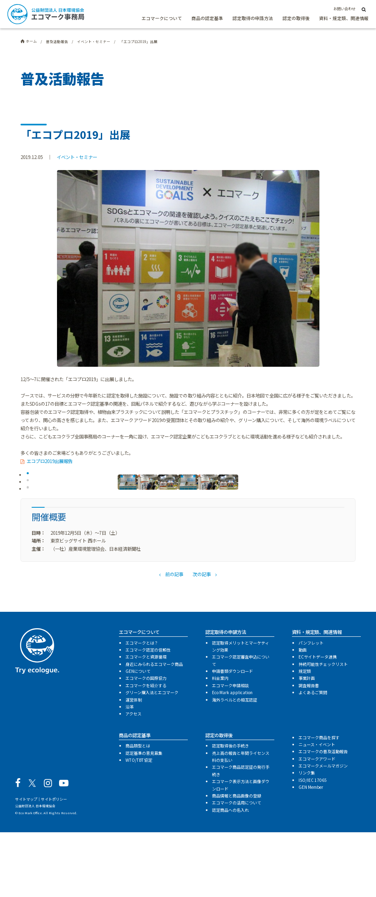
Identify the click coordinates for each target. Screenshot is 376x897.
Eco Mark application (232, 757)
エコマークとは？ (141, 707)
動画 (303, 715)
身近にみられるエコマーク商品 (154, 729)
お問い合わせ (344, 8)
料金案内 (220, 743)
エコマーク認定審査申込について (240, 725)
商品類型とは (137, 811)
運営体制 (133, 764)
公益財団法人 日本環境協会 (35, 871)
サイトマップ (26, 864)
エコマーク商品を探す (319, 802)
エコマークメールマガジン (323, 831)
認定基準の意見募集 (143, 818)
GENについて (137, 736)
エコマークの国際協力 (145, 743)
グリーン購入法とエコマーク (151, 757)
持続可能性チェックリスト (323, 729)
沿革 (129, 772)
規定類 (305, 736)
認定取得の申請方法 (252, 18)
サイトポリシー (54, 864)
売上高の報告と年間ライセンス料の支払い (240, 821)
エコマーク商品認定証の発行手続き (240, 835)
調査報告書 (309, 750)
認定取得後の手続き (230, 811)
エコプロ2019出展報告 (50, 461)
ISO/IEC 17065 (313, 845)
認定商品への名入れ (230, 875)
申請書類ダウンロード (232, 736)
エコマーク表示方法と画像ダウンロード (240, 849)
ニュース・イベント (317, 809)
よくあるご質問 (313, 757)
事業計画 (307, 743)
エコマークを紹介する (145, 750)
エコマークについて (161, 18)
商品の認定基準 (207, 18)
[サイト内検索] (364, 9)
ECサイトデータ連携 (318, 722)
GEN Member (311, 852)
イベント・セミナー (77, 157)
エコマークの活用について (236, 868)
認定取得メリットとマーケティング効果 (240, 711)
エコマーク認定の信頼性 (148, 715)
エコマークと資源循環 (145, 722)
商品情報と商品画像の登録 (236, 861)
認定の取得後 (296, 18)
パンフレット (311, 707)
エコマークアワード (317, 823)
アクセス (133, 779)
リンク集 (307, 838)
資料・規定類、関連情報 (344, 18)
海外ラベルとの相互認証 (234, 764)
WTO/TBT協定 (138, 825)
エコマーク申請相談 (230, 750)
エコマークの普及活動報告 (323, 816)
